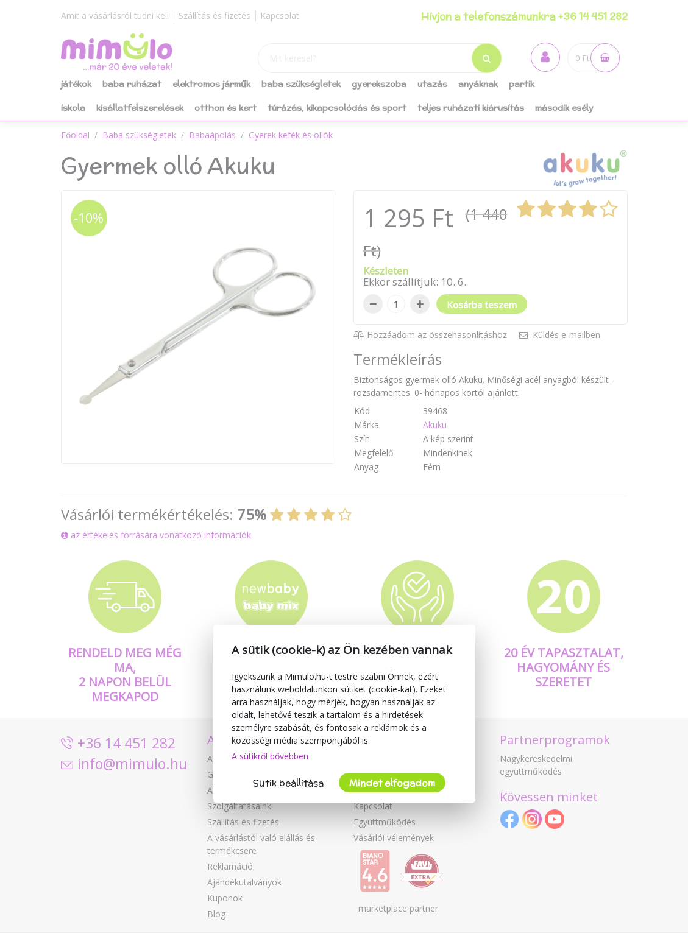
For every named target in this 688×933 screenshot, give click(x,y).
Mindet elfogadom (392, 782)
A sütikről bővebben (270, 756)
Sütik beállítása (288, 782)
